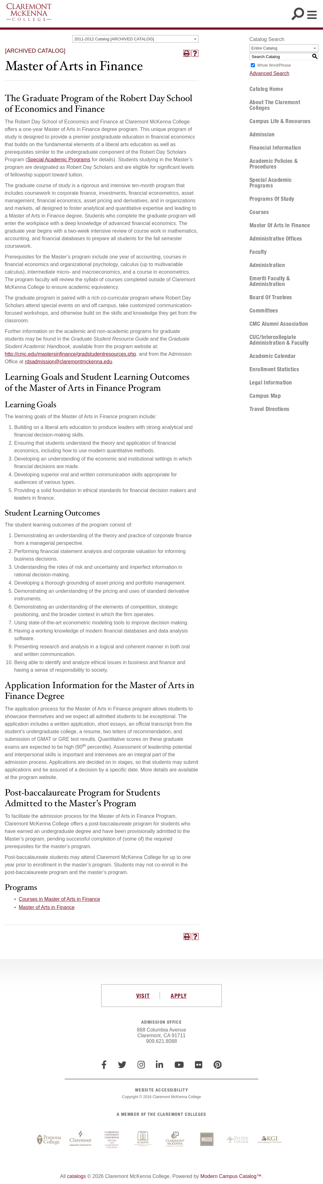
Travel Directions (270, 409)
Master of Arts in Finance (47, 907)
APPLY (179, 995)
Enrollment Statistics (274, 369)
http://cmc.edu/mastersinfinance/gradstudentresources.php (70, 354)
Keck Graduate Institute (269, 1140)
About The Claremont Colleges (275, 105)
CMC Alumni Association (279, 324)
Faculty (258, 252)
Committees (264, 310)
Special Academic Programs (58, 159)
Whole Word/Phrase (274, 65)
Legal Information (271, 382)
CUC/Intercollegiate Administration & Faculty (279, 340)
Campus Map (265, 396)
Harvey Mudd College (206, 1140)
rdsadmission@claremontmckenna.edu (68, 361)
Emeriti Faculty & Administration (270, 281)
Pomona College (48, 1140)
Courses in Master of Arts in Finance (59, 899)
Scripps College (143, 1140)
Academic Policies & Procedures (274, 164)
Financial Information (275, 148)
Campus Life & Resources (280, 121)
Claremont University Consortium (112, 1140)
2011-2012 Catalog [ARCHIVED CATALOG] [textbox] (114, 39)
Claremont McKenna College (28, 12)
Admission (262, 134)
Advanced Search (269, 73)
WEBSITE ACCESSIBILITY (161, 1089)
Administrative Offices (276, 238)
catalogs (76, 1176)
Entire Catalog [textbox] (264, 48)
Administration (267, 265)
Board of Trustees (271, 297)
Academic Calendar (273, 356)
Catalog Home (266, 89)
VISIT (143, 995)
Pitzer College (238, 1140)
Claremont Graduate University (80, 1140)
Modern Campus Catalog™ (230, 1176)
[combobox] (136, 39)
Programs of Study (272, 199)
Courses (259, 212)
